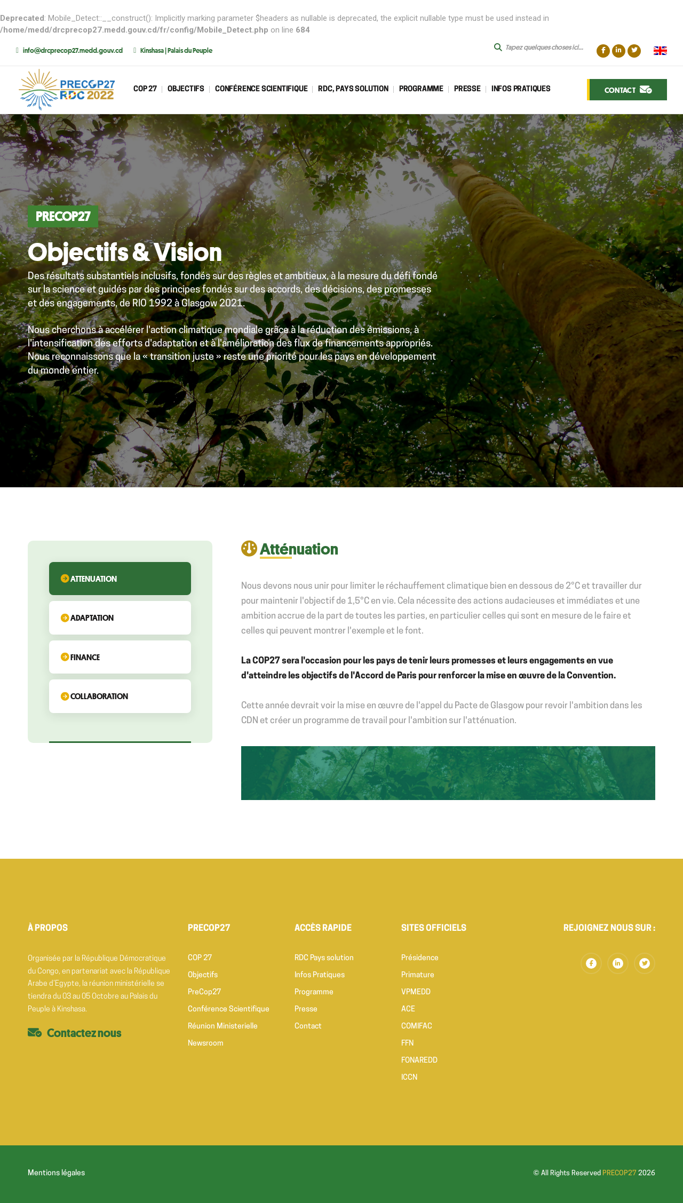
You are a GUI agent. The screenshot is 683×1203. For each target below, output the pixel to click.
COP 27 (200, 958)
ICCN (409, 1078)
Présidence (420, 958)
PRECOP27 (619, 1173)
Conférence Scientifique (228, 1010)
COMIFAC (416, 1027)
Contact (308, 1027)
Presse (467, 89)
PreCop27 (204, 992)
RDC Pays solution (324, 958)
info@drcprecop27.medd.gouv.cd (73, 50)
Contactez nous (84, 1033)
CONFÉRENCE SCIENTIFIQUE (261, 89)
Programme (421, 89)
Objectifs (186, 89)
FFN (407, 1044)
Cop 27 (145, 89)
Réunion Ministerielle (223, 1027)
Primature (417, 975)
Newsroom (206, 1044)
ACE (408, 1010)
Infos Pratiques (521, 89)
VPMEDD (416, 992)
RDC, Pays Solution (353, 89)
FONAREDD (419, 1061)
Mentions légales (56, 1173)
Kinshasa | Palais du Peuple (176, 50)
